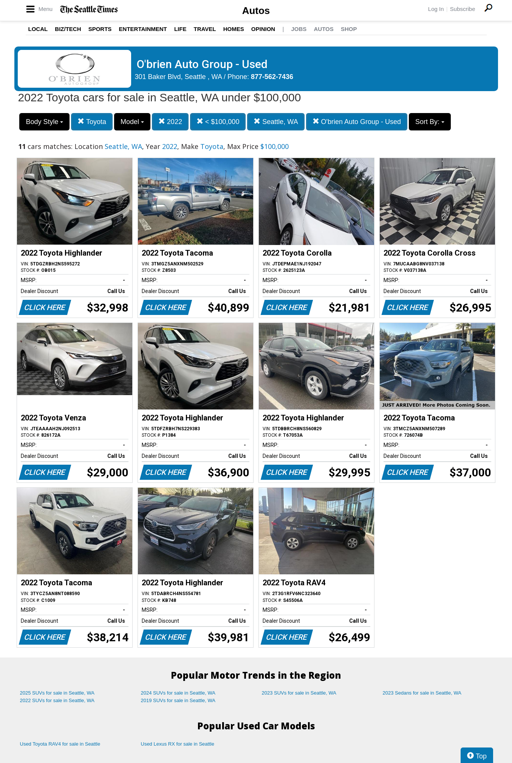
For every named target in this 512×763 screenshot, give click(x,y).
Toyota (91, 122)
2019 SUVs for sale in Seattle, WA (178, 700)
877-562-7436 (272, 77)
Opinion (263, 29)
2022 (170, 122)
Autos (256, 10)
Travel (205, 29)
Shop (349, 29)
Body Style (44, 122)
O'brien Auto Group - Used (356, 122)
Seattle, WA (276, 122)
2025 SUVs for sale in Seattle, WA (57, 693)
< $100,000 (218, 122)
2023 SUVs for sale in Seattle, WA (299, 693)
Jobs (298, 29)
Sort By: (429, 122)
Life (180, 29)
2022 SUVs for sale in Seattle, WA (57, 700)
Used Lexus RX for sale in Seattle (177, 744)
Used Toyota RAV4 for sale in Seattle (60, 744)
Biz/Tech (68, 29)
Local (38, 29)
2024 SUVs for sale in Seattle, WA (178, 693)
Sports (100, 29)
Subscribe (462, 9)
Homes (233, 29)
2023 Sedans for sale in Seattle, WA (422, 693)
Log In (436, 9)
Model (132, 122)
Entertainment (143, 29)
